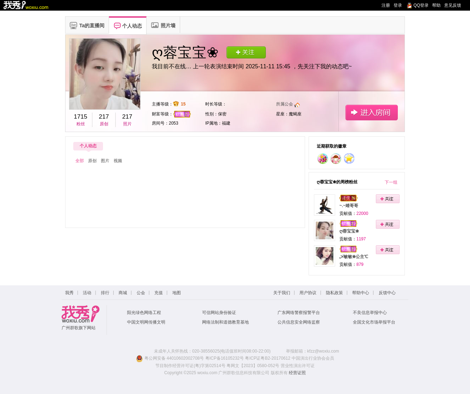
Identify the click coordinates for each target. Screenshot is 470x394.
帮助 (436, 5)
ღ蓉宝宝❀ (349, 231)
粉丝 (80, 123)
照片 (127, 123)
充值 (158, 292)
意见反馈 (452, 5)
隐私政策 (334, 292)
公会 (141, 292)
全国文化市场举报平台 (374, 322)
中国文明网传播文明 (146, 322)
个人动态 (88, 145)
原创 (104, 123)
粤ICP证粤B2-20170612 (267, 358)
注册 (386, 5)
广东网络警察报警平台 (298, 312)
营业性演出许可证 (298, 365)
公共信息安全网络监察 (298, 322)
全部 (79, 160)
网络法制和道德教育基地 (225, 322)
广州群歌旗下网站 (79, 328)
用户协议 (307, 292)
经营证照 (297, 372)
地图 (176, 292)
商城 (123, 292)
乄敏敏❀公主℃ (353, 256)
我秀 (69, 292)
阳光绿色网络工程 (144, 312)
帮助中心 (360, 292)
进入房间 (371, 112)
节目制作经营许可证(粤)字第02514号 (190, 365)
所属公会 (284, 104)
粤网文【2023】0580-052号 (253, 365)
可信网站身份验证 (219, 312)
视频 (118, 160)
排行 (105, 292)
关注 (246, 52)
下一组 (391, 182)
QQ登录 (421, 5)
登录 (398, 5)
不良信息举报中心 (370, 312)
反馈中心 (387, 292)
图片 (105, 160)
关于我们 (281, 292)
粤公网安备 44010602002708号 (170, 358)
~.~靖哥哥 (348, 205)
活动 (87, 292)
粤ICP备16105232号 (224, 358)
